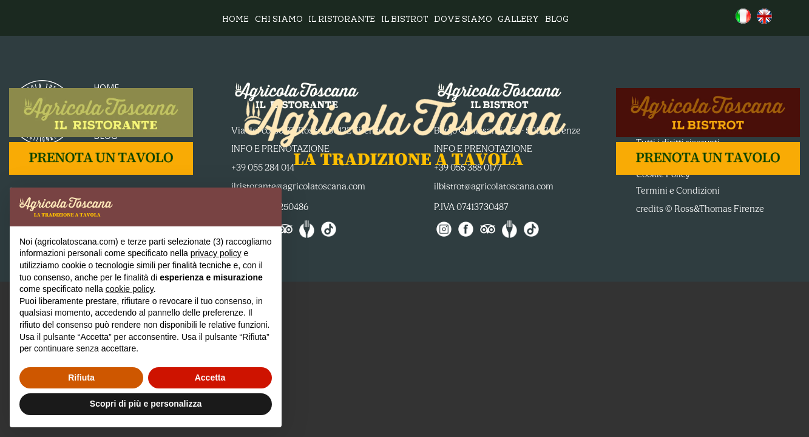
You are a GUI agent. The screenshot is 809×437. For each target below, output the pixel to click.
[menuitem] (743, 16)
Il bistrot (404, 20)
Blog (557, 20)
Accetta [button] (210, 377)
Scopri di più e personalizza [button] (145, 403)
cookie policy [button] (130, 289)
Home (235, 20)
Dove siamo (463, 20)
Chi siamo (279, 20)
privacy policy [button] (216, 253)
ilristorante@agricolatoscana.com (298, 186)
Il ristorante (341, 20)
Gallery (518, 20)
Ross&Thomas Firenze (719, 209)
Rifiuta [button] (81, 377)
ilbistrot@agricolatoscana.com (493, 186)
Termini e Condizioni (678, 191)
